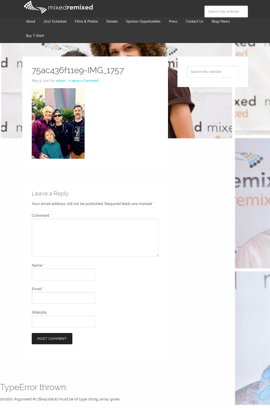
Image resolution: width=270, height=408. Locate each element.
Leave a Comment (84, 81)
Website (39, 312)
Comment (41, 215)
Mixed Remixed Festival (57, 7)
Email (38, 289)
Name (38, 265)
